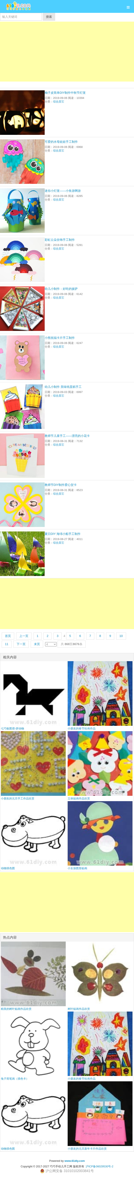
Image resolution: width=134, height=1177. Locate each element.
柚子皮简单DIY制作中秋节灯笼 (65, 92)
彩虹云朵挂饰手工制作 (60, 239)
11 (6, 644)
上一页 (23, 636)
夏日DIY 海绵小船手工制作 (63, 534)
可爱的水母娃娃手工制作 (61, 141)
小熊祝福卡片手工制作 (60, 337)
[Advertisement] (67, 52)
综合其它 (58, 101)
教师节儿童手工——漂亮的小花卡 (67, 435)
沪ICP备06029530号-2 (99, 1166)
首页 (8, 636)
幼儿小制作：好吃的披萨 (61, 288)
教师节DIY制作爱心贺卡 (61, 485)
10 (121, 636)
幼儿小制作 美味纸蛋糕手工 (63, 386)
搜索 (49, 16)
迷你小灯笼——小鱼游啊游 (63, 190)
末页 (37, 644)
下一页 (21, 644)
